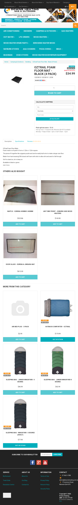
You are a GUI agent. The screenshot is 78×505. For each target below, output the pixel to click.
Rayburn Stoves (11, 49)
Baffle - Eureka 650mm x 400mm (20, 211)
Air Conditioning (12, 31)
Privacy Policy (44, 480)
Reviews (34, 141)
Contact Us (7, 2)
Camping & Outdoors (46, 31)
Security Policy (45, 489)
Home (6, 62)
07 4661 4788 (65, 475)
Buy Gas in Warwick (53, 2)
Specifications (19, 141)
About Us (25, 476)
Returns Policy (45, 484)
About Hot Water (38, 2)
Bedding (28, 62)
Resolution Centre (8, 484)
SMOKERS (28, 31)
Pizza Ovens (45, 49)
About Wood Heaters (21, 2)
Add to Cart (54, 93)
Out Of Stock (58, 339)
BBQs (59, 49)
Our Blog (24, 480)
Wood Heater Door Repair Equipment (49, 55)
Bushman (8, 55)
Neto (60, 501)
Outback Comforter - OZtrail (57, 327)
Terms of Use (44, 476)
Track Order (6, 480)
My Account (6, 476)
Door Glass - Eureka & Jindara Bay (20, 264)
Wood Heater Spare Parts (16, 43)
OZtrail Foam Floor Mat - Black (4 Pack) (45, 62)
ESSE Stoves (22, 55)
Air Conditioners (10, 6)
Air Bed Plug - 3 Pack (20, 327)
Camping (66, 2)
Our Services (23, 6)
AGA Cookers (29, 49)
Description (8, 141)
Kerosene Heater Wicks (44, 43)
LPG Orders (24, 37)
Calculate (54, 119)
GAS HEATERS (67, 31)
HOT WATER (9, 37)
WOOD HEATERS (41, 37)
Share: (40, 80)
